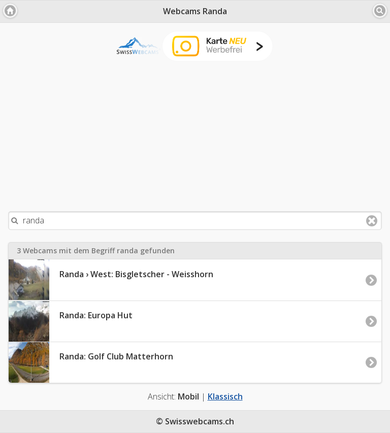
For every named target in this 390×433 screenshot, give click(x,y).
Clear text (372, 221)
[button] (10, 10)
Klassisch (225, 396)
